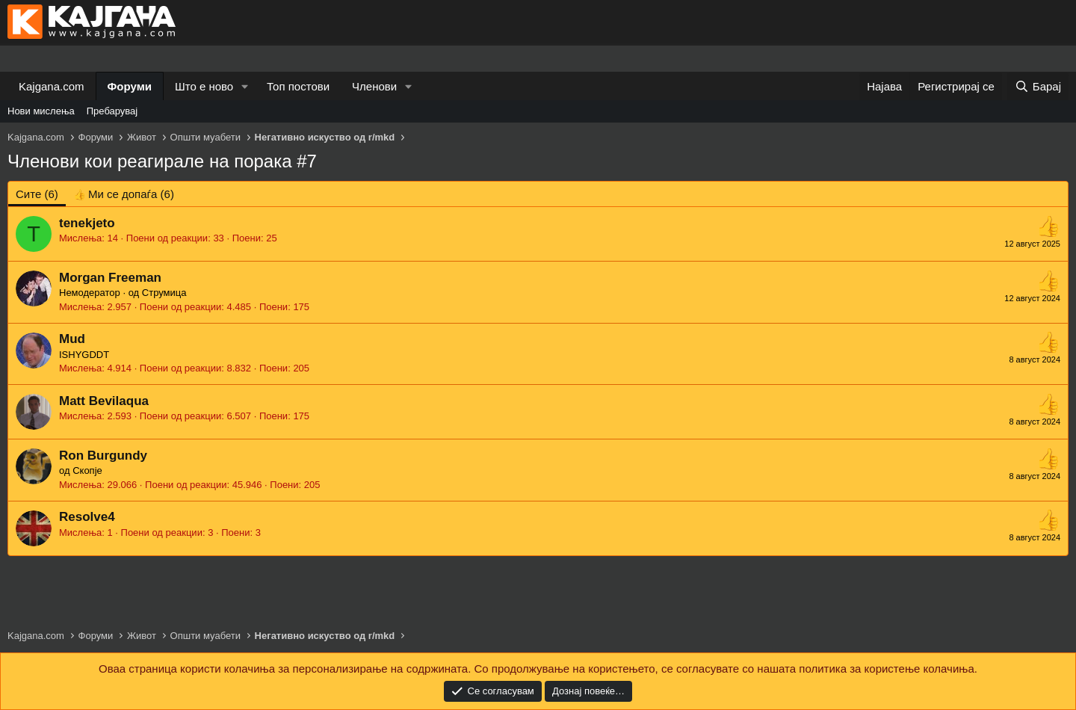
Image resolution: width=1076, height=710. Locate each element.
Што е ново (204, 86)
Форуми (130, 86)
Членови (374, 86)
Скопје (87, 470)
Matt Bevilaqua (104, 401)
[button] (245, 86)
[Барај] (1038, 86)
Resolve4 (87, 517)
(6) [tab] (37, 194)
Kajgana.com (51, 86)
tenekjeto (87, 223)
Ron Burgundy (103, 455)
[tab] (124, 194)
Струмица (164, 292)
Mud (72, 339)
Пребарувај (112, 111)
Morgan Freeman (110, 278)
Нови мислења (41, 111)
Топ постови (298, 86)
